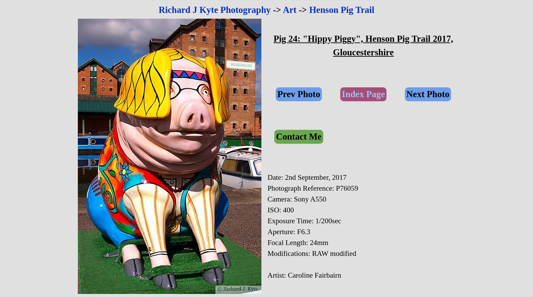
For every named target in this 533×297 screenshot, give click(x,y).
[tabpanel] (266, 10)
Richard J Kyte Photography (215, 10)
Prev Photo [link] (298, 94)
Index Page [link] (363, 94)
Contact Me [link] (299, 137)
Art (289, 10)
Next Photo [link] (428, 94)
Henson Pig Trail (342, 10)
